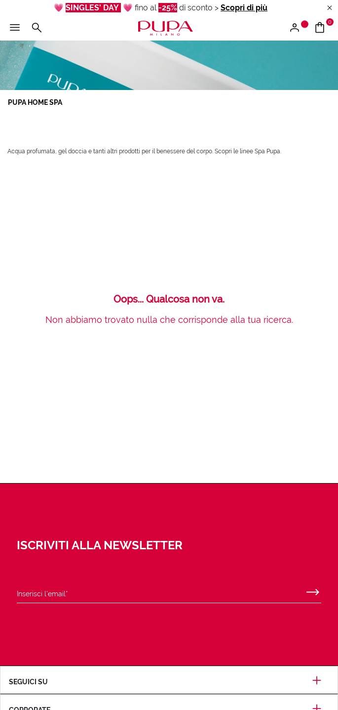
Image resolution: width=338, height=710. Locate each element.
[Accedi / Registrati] (298, 28)
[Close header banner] (329, 8)
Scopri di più (244, 7)
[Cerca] (36, 28)
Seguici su (169, 681)
